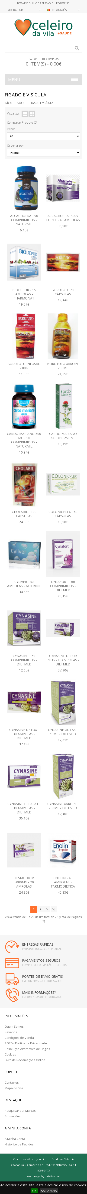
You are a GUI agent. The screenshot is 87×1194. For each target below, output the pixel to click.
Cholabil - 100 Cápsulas (24, 514)
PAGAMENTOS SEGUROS (41, 960)
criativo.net (53, 1176)
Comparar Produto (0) (22, 122)
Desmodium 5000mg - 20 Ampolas (24, 882)
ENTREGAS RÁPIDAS (37, 944)
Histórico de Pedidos (19, 1144)
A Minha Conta (15, 1139)
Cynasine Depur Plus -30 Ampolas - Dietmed (63, 660)
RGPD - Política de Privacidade (26, 1043)
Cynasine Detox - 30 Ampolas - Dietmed (24, 733)
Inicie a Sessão (41, 3)
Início (8, 103)
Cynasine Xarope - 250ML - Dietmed (63, 806)
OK (34, 1191)
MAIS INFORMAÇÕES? (39, 992)
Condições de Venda (19, 1038)
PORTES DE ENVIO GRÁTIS (42, 976)
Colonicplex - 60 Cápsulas (62, 514)
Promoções (13, 1116)
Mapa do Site (14, 1088)
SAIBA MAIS (49, 1191)
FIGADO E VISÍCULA (41, 103)
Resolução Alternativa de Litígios (27, 1049)
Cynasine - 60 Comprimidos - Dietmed (24, 660)
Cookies (10, 1054)
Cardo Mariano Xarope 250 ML (63, 435)
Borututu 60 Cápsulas (63, 292)
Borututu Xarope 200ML (63, 366)
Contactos (12, 1082)
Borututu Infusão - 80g (24, 366)
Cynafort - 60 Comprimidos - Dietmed (63, 585)
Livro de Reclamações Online (25, 1060)
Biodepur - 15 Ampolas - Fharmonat (24, 294)
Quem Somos (14, 1026)
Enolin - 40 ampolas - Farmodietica (63, 882)
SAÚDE (21, 103)
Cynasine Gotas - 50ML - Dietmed (63, 731)
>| (54, 909)
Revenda (11, 1032)
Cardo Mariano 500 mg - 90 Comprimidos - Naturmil (24, 439)
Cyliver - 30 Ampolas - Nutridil (24, 583)
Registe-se (62, 3)
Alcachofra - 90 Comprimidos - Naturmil (24, 220)
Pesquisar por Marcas (20, 1110)
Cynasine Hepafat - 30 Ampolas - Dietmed (24, 808)
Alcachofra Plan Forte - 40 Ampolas (63, 218)
